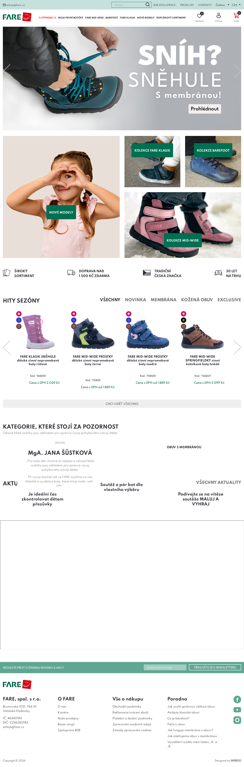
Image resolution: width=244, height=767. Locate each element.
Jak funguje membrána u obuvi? (190, 730)
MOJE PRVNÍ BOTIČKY (70, 17)
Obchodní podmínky (126, 706)
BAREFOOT (112, 17)
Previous (6, 71)
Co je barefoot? (178, 718)
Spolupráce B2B (69, 730)
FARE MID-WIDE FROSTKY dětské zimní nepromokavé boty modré (148, 360)
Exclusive (229, 299)
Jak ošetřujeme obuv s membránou (192, 736)
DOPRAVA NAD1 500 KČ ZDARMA (94, 273)
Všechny (110, 299)
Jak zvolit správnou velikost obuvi (191, 706)
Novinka (135, 299)
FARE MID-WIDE (94, 17)
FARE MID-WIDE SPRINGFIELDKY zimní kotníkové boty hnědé (202, 360)
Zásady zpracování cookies (132, 730)
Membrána (164, 299)
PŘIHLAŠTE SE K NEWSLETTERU (215, 667)
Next (237, 71)
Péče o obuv (176, 724)
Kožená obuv (197, 299)
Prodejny (187, 4)
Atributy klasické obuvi (183, 712)
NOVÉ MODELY (145, 17)
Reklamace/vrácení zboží (130, 712)
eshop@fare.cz (14, 4)
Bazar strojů (66, 724)
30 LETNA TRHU (233, 273)
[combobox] (128, 5)
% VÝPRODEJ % (47, 17)
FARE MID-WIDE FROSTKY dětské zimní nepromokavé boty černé (93, 360)
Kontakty (205, 4)
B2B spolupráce (164, 4)
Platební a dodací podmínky (132, 718)
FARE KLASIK (127, 17)
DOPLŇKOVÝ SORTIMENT (171, 17)
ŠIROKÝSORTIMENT (24, 273)
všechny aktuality (218, 482)
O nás (62, 706)
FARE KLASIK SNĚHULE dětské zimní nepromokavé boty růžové (38, 360)
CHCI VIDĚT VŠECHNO (122, 404)
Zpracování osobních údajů (131, 724)
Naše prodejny (68, 718)
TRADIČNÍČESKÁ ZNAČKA (167, 273)
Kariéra (63, 712)
